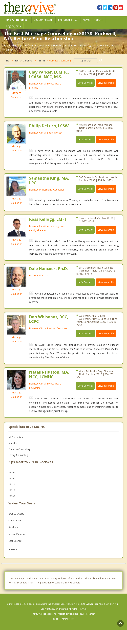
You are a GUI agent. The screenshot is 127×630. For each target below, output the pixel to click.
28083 (11, 496)
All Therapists (15, 437)
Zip (7, 60)
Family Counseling (18, 455)
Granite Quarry (16, 513)
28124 (11, 484)
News (86, 20)
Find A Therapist (17, 20)
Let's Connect (85, 82)
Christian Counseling (19, 449)
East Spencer (15, 540)
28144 (11, 478)
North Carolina (24, 60)
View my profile (106, 82)
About (98, 20)
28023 (11, 490)
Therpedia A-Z (68, 20)
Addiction (13, 443)
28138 (42, 60)
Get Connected (43, 20)
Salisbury (13, 527)
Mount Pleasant (16, 534)
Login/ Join (13, 26)
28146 (11, 472)
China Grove (14, 520)
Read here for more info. (63, 618)
